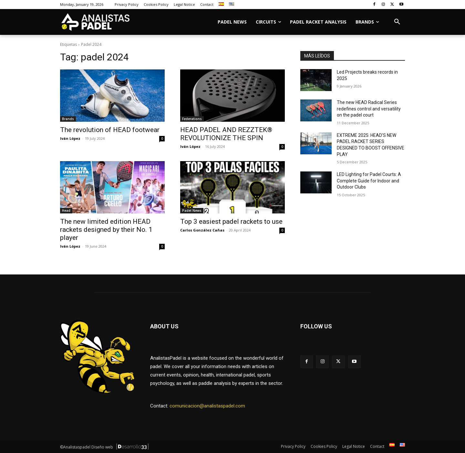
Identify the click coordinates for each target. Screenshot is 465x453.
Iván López (70, 138)
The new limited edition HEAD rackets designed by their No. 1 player (106, 230)
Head (66, 210)
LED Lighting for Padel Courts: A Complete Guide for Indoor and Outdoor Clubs (369, 181)
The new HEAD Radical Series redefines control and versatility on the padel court (369, 109)
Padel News (192, 210)
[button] (397, 22)
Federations (192, 119)
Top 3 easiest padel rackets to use (231, 221)
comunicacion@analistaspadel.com (207, 406)
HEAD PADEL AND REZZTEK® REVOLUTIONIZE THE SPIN (226, 134)
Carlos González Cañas (202, 230)
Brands (68, 119)
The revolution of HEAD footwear (110, 130)
